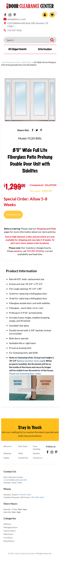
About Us (7, 446)
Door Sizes (22, 446)
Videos (6, 458)
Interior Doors (10, 531)
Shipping (41, 228)
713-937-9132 (25, 494)
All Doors (7, 524)
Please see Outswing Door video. (25, 373)
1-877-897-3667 (37, 497)
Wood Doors (9, 541)
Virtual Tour (23, 458)
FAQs (53, 228)
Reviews (36, 453)
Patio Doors (8, 534)
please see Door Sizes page (31, 360)
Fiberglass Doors (11, 527)
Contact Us (37, 458)
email (17, 251)
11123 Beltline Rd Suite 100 (15, 480)
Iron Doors (8, 537)
